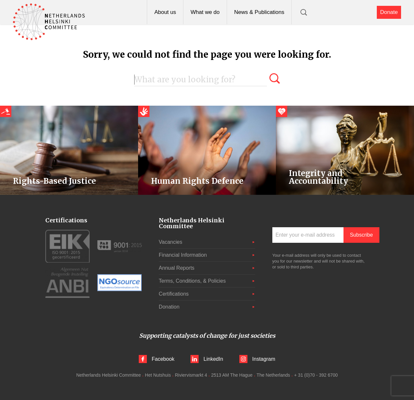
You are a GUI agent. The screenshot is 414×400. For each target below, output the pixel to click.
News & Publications (259, 12)
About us (165, 12)
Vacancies (170, 242)
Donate (389, 12)
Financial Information (183, 255)
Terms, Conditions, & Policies (192, 281)
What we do (205, 12)
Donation (169, 307)
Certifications (174, 294)
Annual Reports (176, 268)
